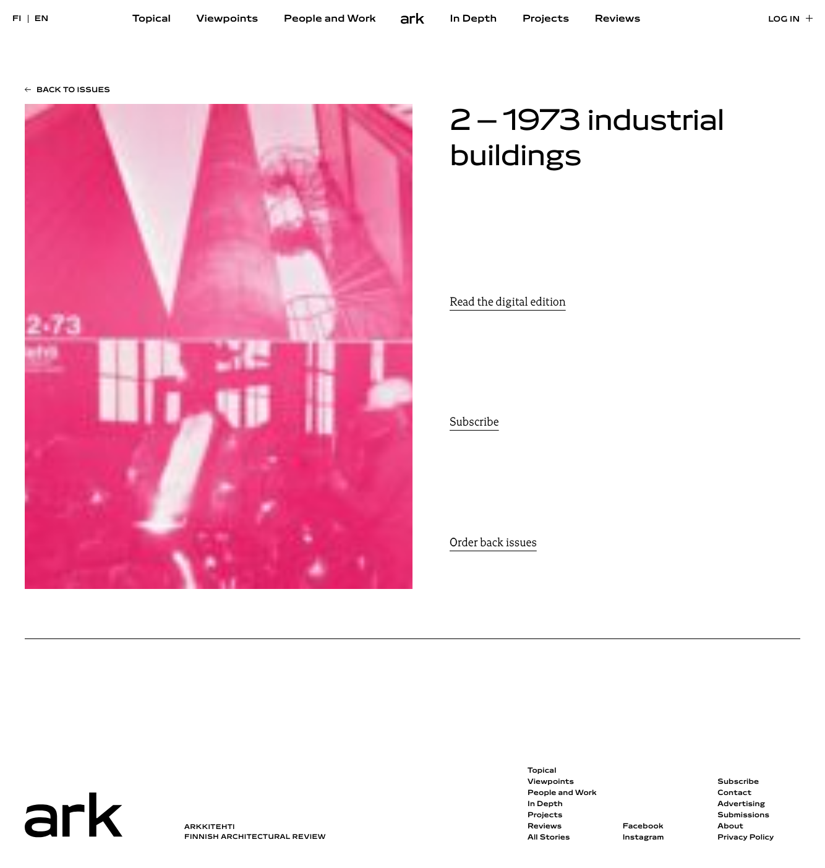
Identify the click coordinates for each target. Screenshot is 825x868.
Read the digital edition (508, 302)
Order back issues (493, 542)
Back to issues (73, 90)
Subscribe (474, 422)
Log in (784, 19)
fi (17, 19)
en (42, 19)
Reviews (618, 19)
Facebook (643, 826)
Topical (151, 19)
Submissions (743, 815)
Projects (546, 19)
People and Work (330, 19)
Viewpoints (228, 19)
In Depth (473, 19)
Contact (734, 793)
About (730, 826)
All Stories (549, 837)
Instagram (643, 837)
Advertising (741, 804)
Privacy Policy (745, 837)
